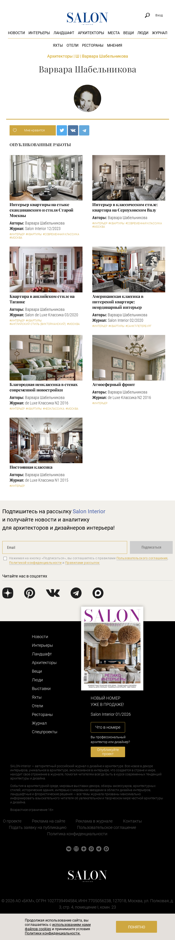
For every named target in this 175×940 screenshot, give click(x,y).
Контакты (132, 821)
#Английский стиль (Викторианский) (38, 324)
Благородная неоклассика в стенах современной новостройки (44, 387)
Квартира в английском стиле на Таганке (42, 299)
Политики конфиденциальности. (52, 933)
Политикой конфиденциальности (35, 563)
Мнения (114, 45)
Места (114, 33)
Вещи (128, 33)
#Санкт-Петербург (139, 326)
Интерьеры (39, 33)
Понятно (136, 927)
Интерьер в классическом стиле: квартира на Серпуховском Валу (125, 207)
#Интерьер (17, 234)
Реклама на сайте (48, 821)
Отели (72, 45)
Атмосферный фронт (113, 384)
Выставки (41, 688)
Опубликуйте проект (108, 752)
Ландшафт (64, 33)
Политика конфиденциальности (77, 833)
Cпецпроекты (44, 731)
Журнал (159, 33)
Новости (16, 33)
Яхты (58, 45)
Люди (142, 33)
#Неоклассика (53, 408)
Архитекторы (91, 33)
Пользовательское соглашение (106, 827)
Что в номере (107, 727)
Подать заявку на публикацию (38, 827)
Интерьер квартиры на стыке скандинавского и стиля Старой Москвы (41, 210)
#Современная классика (61, 234)
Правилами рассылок (82, 563)
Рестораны (92, 45)
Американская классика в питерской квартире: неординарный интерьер (117, 302)
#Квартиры (34, 234)
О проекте (12, 821)
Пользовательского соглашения (142, 558)
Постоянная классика (31, 467)
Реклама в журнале (94, 821)
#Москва (16, 237)
